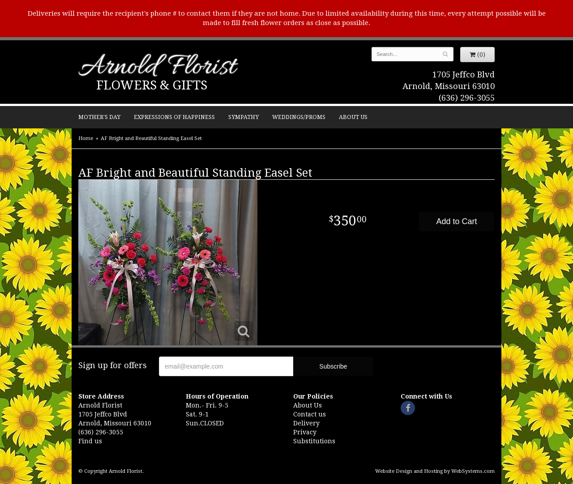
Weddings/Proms (298, 117)
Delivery (306, 423)
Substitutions (314, 441)
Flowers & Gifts (151, 85)
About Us (353, 117)
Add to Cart (456, 221)
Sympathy (243, 117)
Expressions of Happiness (174, 117)
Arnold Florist (157, 67)
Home (85, 138)
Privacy (304, 432)
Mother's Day (99, 117)
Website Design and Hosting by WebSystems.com (435, 471)
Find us (90, 441)
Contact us (309, 414)
